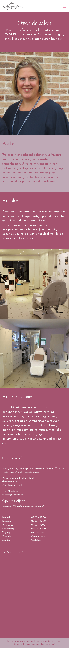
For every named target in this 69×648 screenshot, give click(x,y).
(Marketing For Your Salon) (43, 644)
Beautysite (39, 641)
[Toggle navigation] (64, 6)
